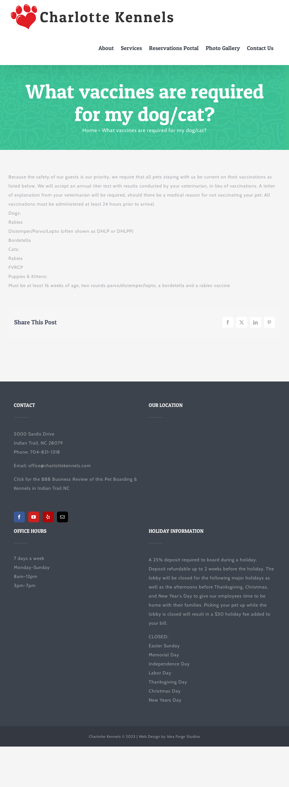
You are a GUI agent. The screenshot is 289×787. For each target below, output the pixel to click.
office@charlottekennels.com (60, 465)
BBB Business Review (64, 479)
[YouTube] (33, 517)
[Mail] (62, 517)
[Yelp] (48, 517)
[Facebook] (19, 517)
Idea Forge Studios (183, 736)
